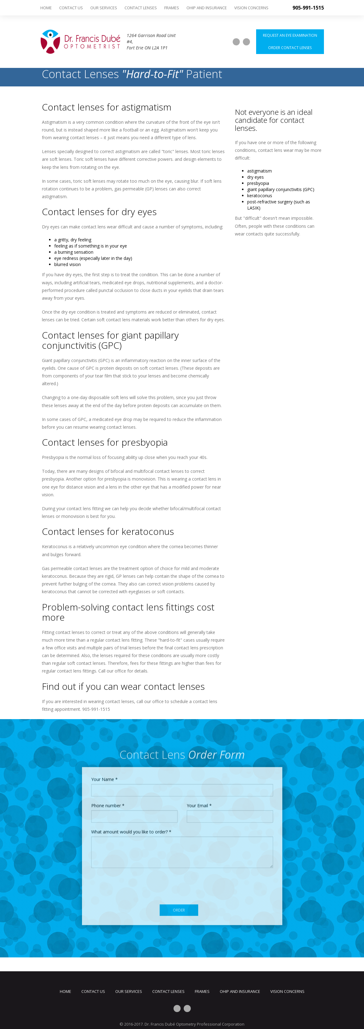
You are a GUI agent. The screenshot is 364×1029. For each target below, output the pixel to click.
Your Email (199, 803)
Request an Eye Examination (290, 35)
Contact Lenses (141, 7)
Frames (171, 7)
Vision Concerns (251, 7)
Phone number (108, 803)
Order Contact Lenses (290, 47)
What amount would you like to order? (131, 830)
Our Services (103, 7)
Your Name (104, 777)
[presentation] (138, 884)
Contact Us (71, 7)
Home (46, 7)
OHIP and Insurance (206, 7)
